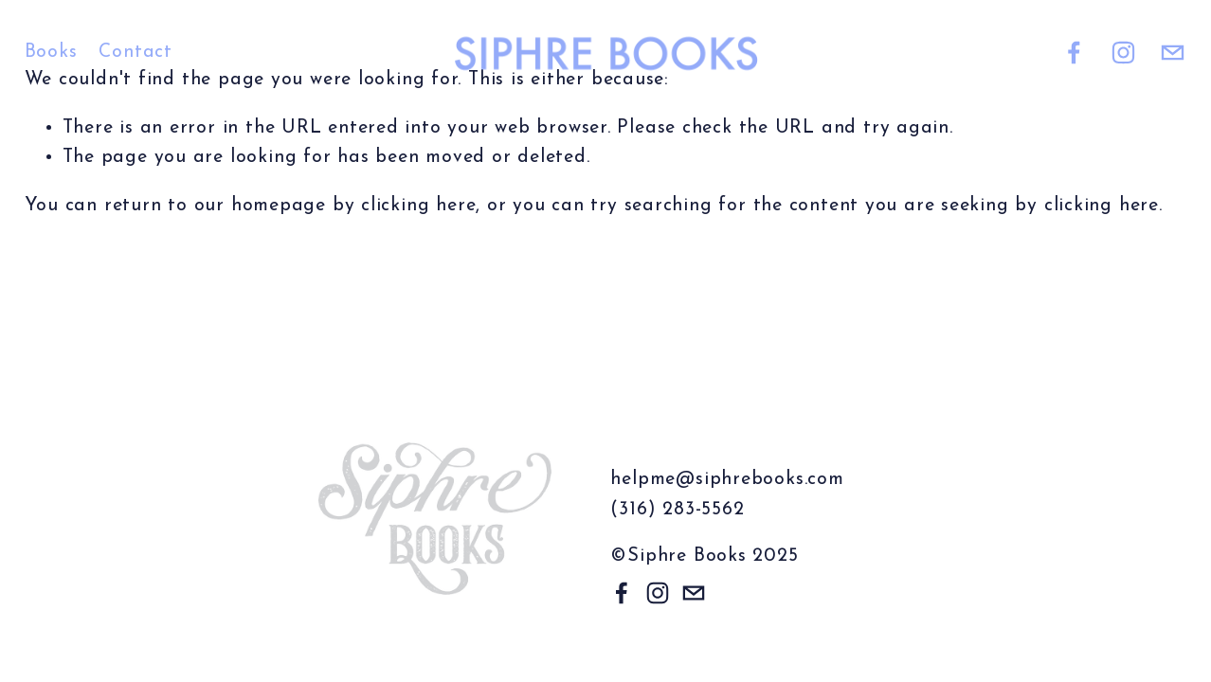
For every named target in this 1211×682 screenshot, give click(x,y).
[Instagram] (1123, 52)
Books (51, 52)
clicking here (418, 205)
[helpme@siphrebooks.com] (1172, 52)
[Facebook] (1074, 52)
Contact (135, 52)
